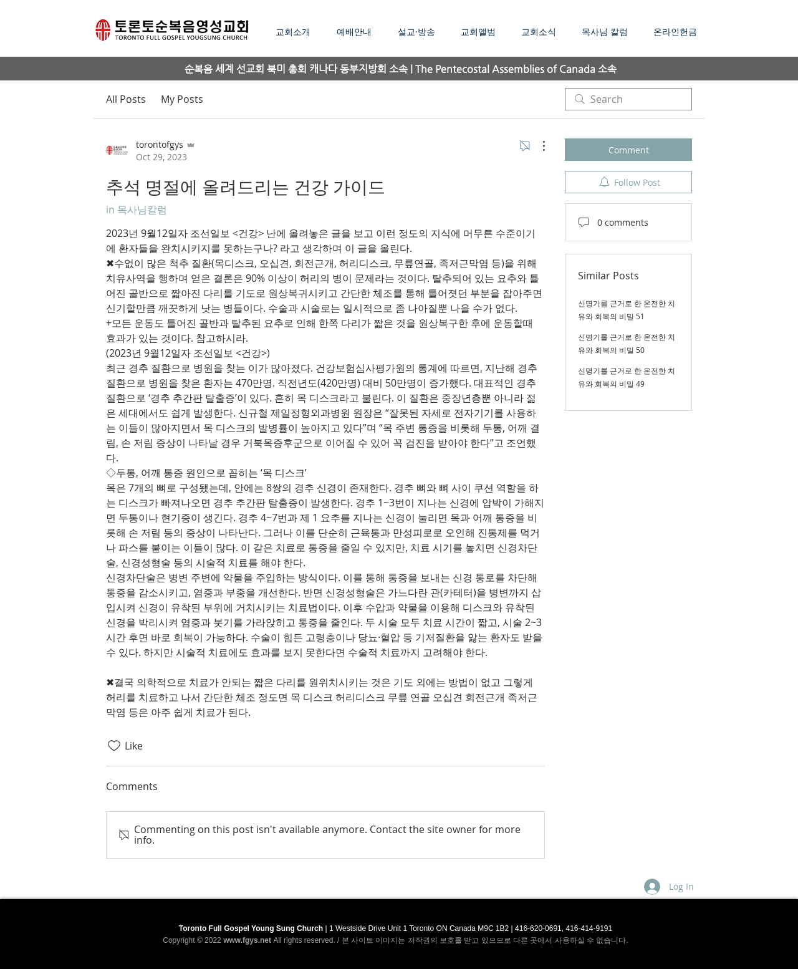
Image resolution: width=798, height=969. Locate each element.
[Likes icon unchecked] (114, 745)
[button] (419, 31)
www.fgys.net (247, 940)
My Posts (182, 99)
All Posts (126, 99)
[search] (628, 99)
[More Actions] (537, 145)
